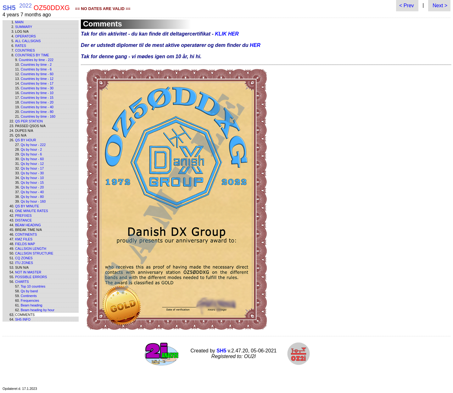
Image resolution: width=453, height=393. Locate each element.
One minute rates (31, 211)
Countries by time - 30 (37, 88)
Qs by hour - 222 (33, 145)
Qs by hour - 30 (32, 173)
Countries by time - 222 (36, 60)
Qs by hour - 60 (32, 159)
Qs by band (29, 291)
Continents (26, 234)
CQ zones (24, 258)
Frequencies (30, 300)
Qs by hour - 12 (32, 164)
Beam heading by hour (37, 310)
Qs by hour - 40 (32, 192)
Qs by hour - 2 (31, 149)
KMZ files (23, 239)
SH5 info (23, 319)
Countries (25, 50)
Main (19, 22)
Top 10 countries (33, 286)
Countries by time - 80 (37, 112)
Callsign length (30, 248)
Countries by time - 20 (37, 102)
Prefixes (23, 215)
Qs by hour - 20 (32, 187)
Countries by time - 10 (37, 93)
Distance (23, 220)
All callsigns (28, 41)
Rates (20, 46)
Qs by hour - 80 (32, 197)
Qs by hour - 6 (31, 154)
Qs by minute (27, 206)
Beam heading (28, 225)
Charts (22, 282)
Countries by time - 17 (37, 83)
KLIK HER (227, 33)
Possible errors (31, 277)
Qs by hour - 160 (33, 201)
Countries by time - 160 (38, 116)
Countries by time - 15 (37, 97)
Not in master (28, 272)
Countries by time (32, 55)
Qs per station (29, 121)
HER (255, 45)
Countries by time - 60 (37, 74)
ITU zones (24, 263)
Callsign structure (34, 253)
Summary (23, 27)
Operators (25, 36)
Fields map (25, 244)
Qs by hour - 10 (32, 178)
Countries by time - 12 (37, 79)
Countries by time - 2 (36, 64)
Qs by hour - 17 (32, 168)
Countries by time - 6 (36, 69)
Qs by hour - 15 (32, 182)
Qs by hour (25, 140)
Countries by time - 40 (37, 107)
